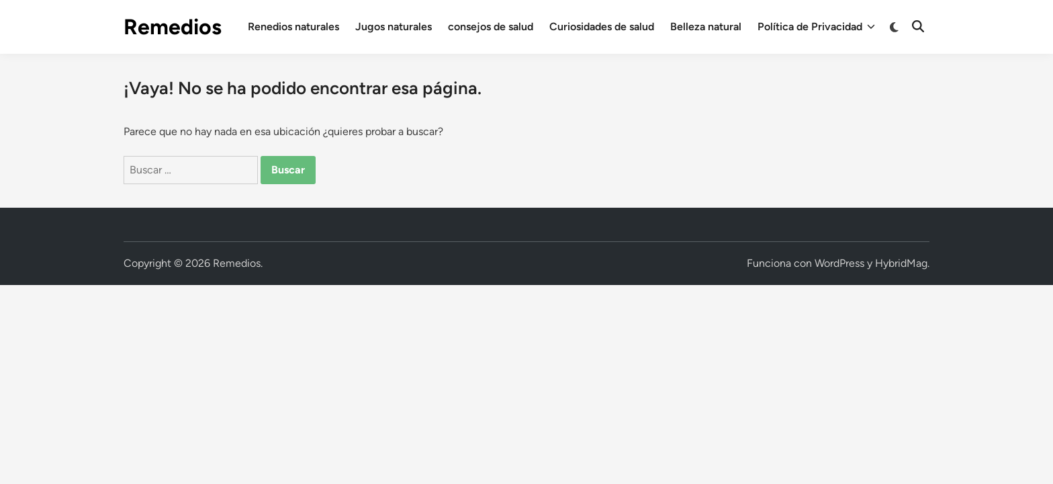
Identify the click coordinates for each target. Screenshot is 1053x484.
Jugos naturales (393, 26)
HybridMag (901, 263)
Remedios (173, 27)
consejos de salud (490, 26)
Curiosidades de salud (601, 26)
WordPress (839, 263)
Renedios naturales (293, 26)
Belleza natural (705, 26)
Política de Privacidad (816, 27)
